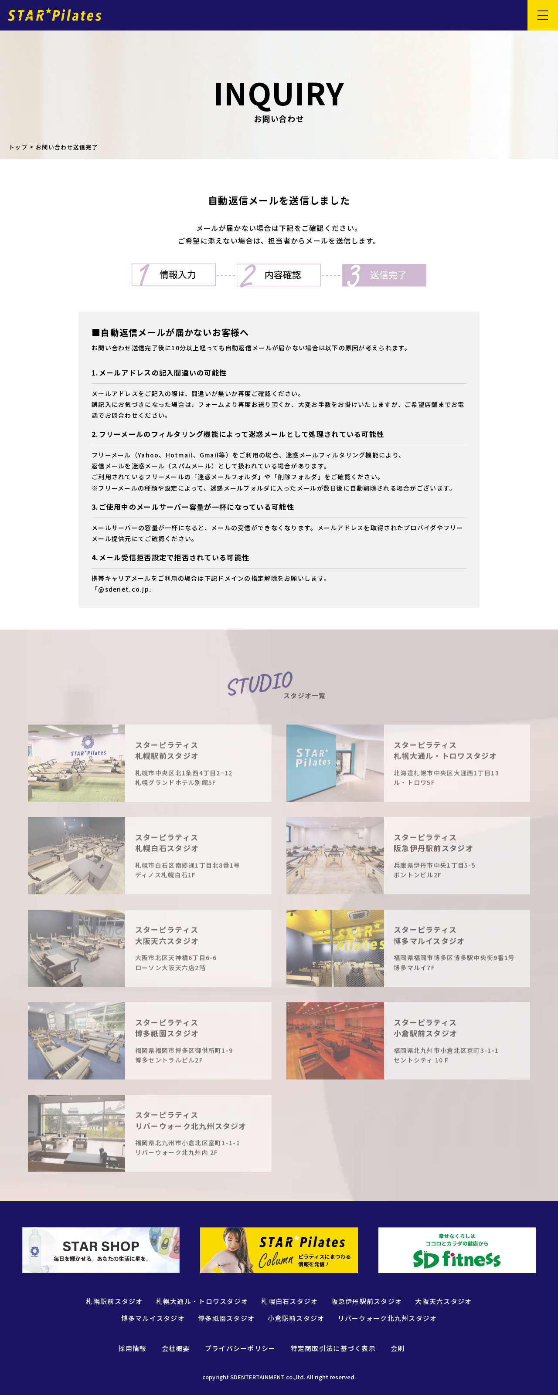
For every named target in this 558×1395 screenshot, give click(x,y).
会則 (398, 1348)
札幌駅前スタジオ (114, 1301)
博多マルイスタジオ (153, 1318)
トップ (18, 147)
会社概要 (176, 1348)
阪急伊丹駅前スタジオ (366, 1301)
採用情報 (133, 1348)
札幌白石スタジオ (289, 1301)
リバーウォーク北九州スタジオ (387, 1318)
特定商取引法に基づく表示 (333, 1348)
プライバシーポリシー (240, 1348)
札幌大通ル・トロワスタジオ (202, 1301)
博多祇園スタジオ (226, 1318)
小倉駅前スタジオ (296, 1318)
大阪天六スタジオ (443, 1301)
